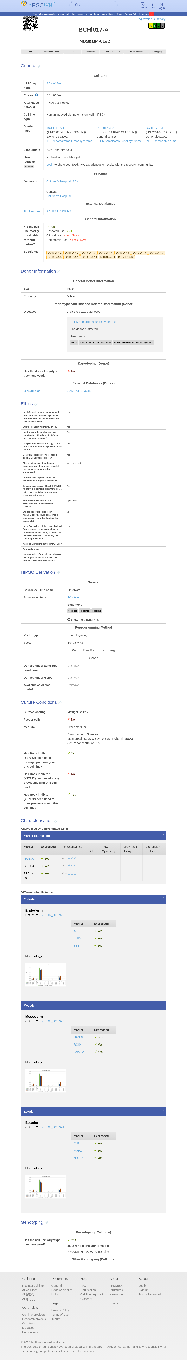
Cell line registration (93, 1295)
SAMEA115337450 (79, 391)
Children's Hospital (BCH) (63, 182)
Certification (88, 1291)
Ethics (72, 54)
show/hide (29, 167)
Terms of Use (60, 1315)
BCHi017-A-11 (107, 258)
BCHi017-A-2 (105, 128)
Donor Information (51, 54)
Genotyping (156, 54)
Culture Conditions (111, 54)
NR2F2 (78, 1158)
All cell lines (29, 1291)
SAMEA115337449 (58, 212)
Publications (30, 1333)
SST (76, 946)
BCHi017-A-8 (55, 258)
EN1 (76, 1144)
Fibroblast (73, 598)
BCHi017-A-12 (125, 258)
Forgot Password (150, 1295)
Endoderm (31, 900)
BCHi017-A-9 (71, 258)
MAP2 (78, 1151)
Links (54, 1295)
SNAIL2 (79, 1052)
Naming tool (117, 1295)
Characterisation (136, 54)
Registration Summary (150, 19)
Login (161, 6)
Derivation (90, 54)
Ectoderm (30, 1112)
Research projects (34, 1319)
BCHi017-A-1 (55, 128)
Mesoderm (31, 1006)
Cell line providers (33, 1315)
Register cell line (33, 1286)
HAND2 (79, 1038)
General (30, 54)
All (28, 1295)
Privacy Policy (132, 14)
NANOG (29, 859)
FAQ (83, 1286)
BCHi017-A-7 (156, 254)
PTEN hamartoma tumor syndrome (69, 142)
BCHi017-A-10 (89, 258)
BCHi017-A (53, 84)
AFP (76, 932)
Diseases (28, 1328)
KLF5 (77, 939)
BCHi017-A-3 (154, 128)
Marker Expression (37, 836)
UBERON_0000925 (51, 916)
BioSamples (32, 212)
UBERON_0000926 (51, 1022)
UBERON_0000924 (51, 1128)
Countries (28, 1324)
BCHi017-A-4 (105, 254)
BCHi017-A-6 (139, 254)
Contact (115, 1304)
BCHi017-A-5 (122, 254)
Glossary (86, 1299)
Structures (116, 1291)
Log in (143, 1286)
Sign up (144, 1291)
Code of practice (62, 1291)
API (112, 1299)
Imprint (55, 1319)
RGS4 (78, 1045)
